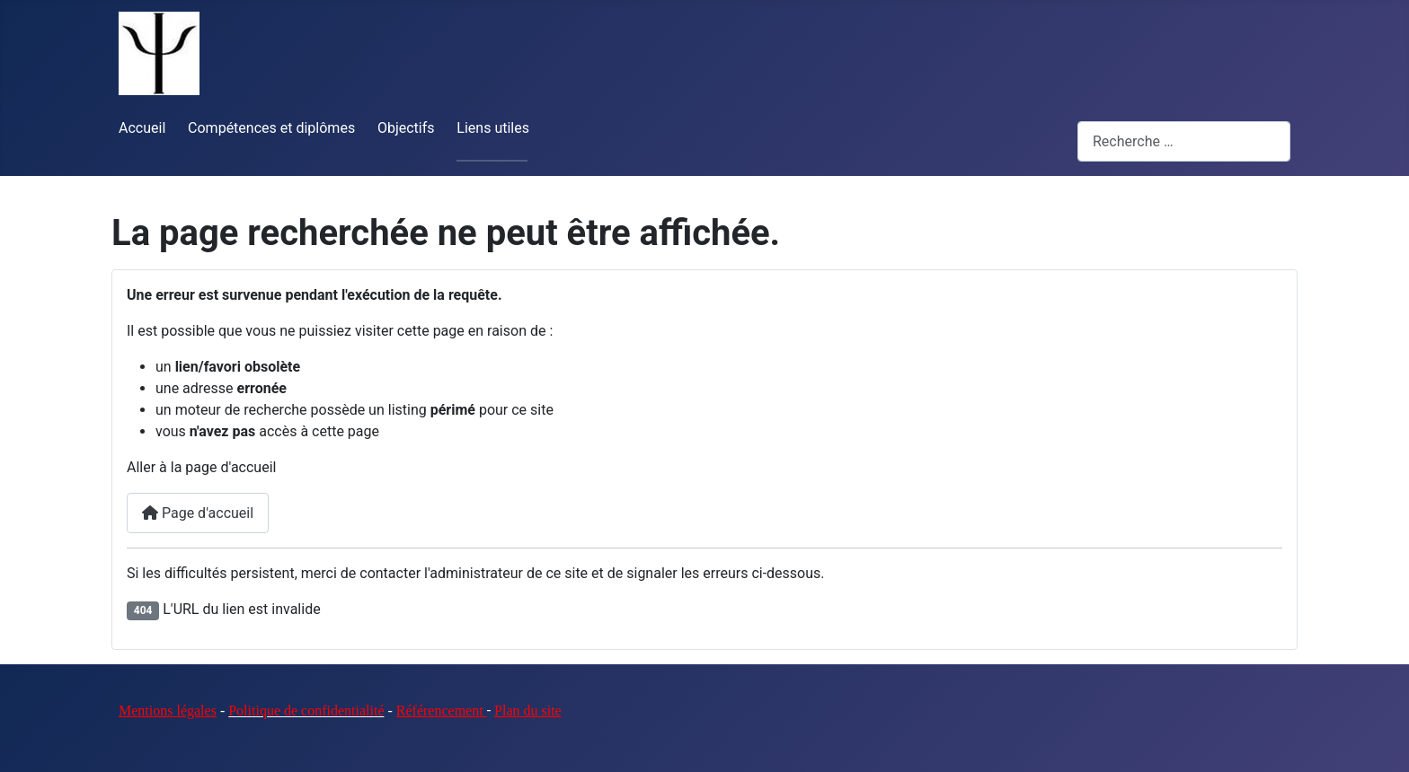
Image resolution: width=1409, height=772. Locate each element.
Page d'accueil (197, 513)
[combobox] (1183, 141)
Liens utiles (492, 127)
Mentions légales (168, 710)
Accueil (142, 127)
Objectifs (406, 127)
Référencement (441, 710)
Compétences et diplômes (271, 127)
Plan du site (528, 710)
